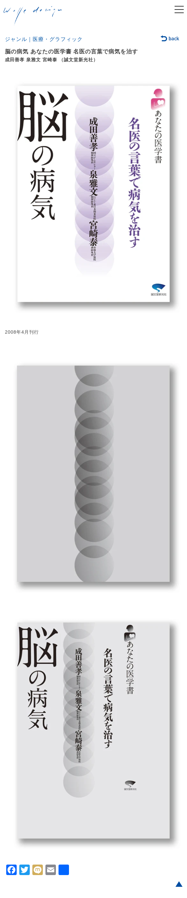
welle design (32, 16)
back (170, 39)
